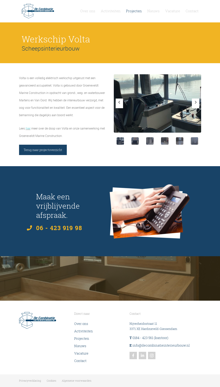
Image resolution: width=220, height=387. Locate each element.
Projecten (134, 10)
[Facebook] (133, 355)
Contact (192, 10)
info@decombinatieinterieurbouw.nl (160, 345)
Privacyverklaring (30, 380)
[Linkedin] (142, 355)
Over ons (87, 10)
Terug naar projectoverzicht (43, 150)
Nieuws (153, 10)
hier (28, 128)
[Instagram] (151, 355)
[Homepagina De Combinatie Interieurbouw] (38, 10)
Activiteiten (110, 10)
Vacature (172, 10)
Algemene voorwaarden (76, 380)
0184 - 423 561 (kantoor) (149, 337)
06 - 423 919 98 (59, 227)
